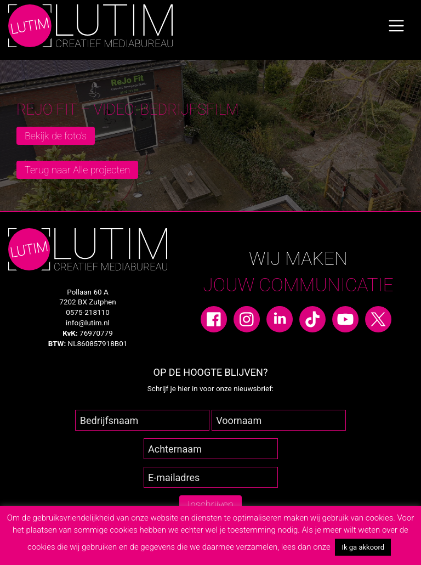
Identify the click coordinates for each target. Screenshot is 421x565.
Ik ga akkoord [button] (363, 547)
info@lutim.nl (88, 322)
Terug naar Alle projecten (77, 170)
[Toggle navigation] (396, 26)
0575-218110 (88, 312)
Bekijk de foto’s (56, 136)
